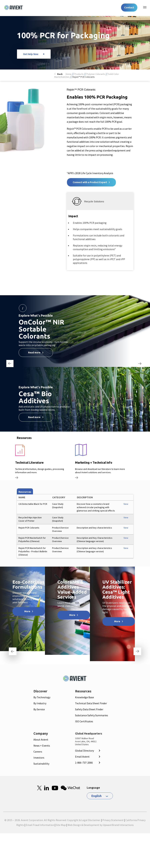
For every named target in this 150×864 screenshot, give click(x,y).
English (96, 795)
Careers (37, 751)
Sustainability (41, 763)
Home (68, 74)
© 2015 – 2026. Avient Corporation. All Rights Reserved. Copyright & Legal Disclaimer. (52, 820)
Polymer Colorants (96, 74)
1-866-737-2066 (84, 762)
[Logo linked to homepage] (13, 7)
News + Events (41, 745)
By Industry (39, 703)
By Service (39, 709)
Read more (34, 352)
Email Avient (82, 756)
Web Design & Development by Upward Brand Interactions (101, 825)
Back (60, 74)
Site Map (61, 825)
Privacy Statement (113, 820)
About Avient (40, 739)
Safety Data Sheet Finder (89, 709)
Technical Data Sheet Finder (91, 703)
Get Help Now (30, 54)
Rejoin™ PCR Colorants (83, 76)
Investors (38, 757)
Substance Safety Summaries (91, 715)
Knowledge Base (84, 697)
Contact (129, 7)
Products (79, 74)
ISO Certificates (84, 721)
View (126, 503)
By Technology (41, 697)
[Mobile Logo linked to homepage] (75, 678)
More (27, 611)
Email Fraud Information (40, 825)
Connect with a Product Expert (90, 182)
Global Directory (84, 750)
